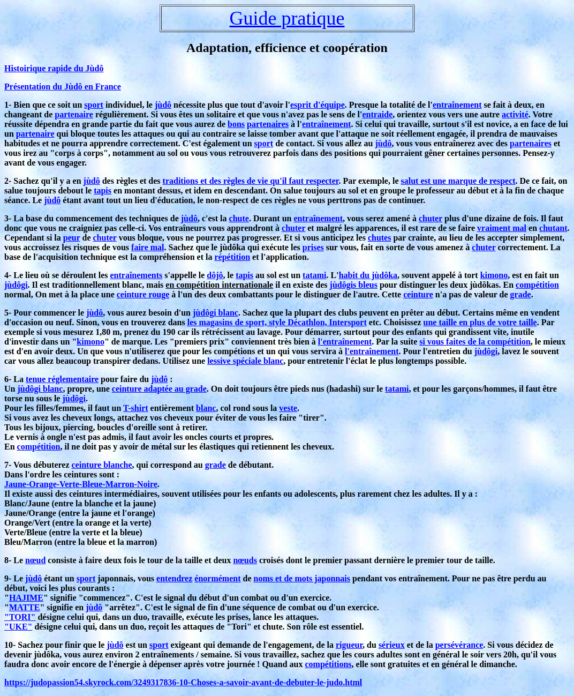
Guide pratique (287, 18)
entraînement (457, 104)
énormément (217, 578)
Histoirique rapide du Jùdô (53, 68)
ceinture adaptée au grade (159, 388)
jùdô (163, 104)
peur (71, 237)
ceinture (418, 294)
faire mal (147, 247)
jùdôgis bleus (353, 284)
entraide (377, 114)
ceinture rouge (143, 294)
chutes (379, 237)
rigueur (349, 644)
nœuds (244, 560)
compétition (537, 284)
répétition (232, 256)
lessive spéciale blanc (245, 360)
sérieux (392, 644)
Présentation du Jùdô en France (62, 86)
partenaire (74, 114)
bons (236, 124)
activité (515, 114)
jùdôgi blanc (215, 312)
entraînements (136, 275)
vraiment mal (501, 228)
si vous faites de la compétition (475, 341)
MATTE (24, 607)
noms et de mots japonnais (302, 578)
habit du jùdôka (368, 275)
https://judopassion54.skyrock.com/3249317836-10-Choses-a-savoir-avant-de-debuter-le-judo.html (183, 682)
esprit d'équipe (317, 104)
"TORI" (19, 617)
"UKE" (18, 626)
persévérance (459, 644)
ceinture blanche (102, 464)
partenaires (268, 124)
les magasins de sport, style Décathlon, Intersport (277, 322)
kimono (494, 275)
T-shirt (135, 408)
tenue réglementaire (62, 379)
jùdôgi (16, 284)
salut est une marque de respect (458, 180)
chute (239, 218)
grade (520, 294)
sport (93, 104)
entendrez (174, 578)
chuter (430, 218)
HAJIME (26, 597)
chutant (553, 228)
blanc (206, 408)
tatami (314, 275)
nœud (35, 560)
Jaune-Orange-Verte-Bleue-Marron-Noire (80, 484)
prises (313, 247)
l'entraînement (345, 341)
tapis (102, 190)
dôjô (215, 275)
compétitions (328, 664)
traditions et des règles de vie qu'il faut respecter (251, 180)
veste (288, 408)
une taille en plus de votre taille (480, 322)
